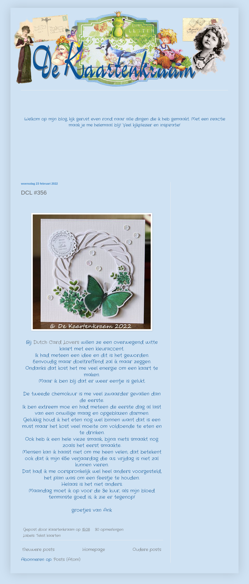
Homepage (93, 550)
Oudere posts (147, 550)
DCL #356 (34, 192)
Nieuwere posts (38, 550)
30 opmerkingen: (110, 529)
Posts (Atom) (66, 560)
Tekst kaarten (48, 535)
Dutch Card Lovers (56, 342)
